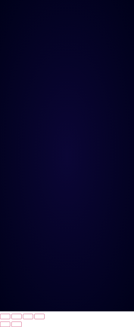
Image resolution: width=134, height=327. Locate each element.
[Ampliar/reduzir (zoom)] (5, 316)
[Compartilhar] (28, 316)
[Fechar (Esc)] (39, 316)
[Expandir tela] (16, 316)
